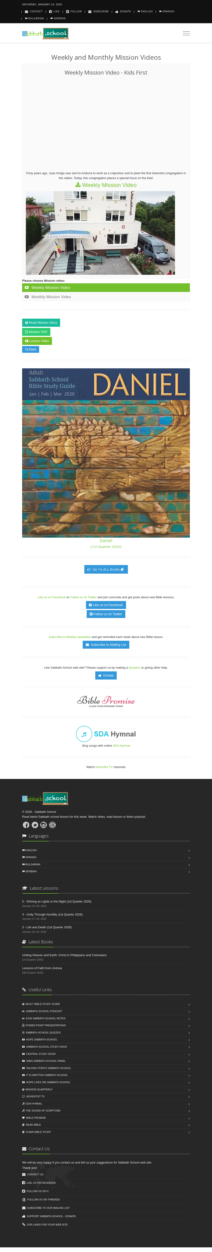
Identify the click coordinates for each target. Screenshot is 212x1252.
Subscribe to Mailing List (106, 645)
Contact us (33, 1174)
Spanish (166, 11)
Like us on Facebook (52, 597)
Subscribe (98, 11)
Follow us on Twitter (83, 597)
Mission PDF (36, 332)
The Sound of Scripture (41, 1110)
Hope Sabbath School (39, 1039)
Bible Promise (34, 1117)
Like (54, 11)
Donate (123, 11)
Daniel (106, 543)
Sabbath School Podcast (42, 1011)
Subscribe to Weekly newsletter (70, 637)
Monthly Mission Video (47, 297)
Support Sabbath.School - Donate (49, 1216)
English (145, 11)
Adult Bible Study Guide (41, 1004)
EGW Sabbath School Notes (43, 1018)
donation (134, 667)
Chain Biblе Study (36, 1132)
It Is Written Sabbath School (45, 1075)
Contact (34, 11)
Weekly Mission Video (106, 185)
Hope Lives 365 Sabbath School (46, 1082)
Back (30, 349)
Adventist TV (104, 767)
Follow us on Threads (41, 1200)
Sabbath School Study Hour (44, 1046)
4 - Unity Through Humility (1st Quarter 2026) (52, 914)
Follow (74, 11)
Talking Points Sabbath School (46, 1068)
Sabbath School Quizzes (41, 1032)
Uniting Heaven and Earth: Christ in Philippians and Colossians (64, 955)
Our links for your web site (45, 1224)
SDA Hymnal (121, 745)
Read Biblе (31, 1124)
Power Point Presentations (44, 1025)
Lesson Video (37, 341)
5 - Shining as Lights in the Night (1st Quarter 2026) (56, 901)
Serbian (58, 18)
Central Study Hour (39, 1054)
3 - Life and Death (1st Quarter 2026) (47, 927)
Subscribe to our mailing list (46, 1207)
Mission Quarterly (37, 1089)
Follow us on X (35, 1191)
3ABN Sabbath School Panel (44, 1060)
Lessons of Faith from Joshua (42, 968)
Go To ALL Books (105, 569)
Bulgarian (34, 18)
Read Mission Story (41, 322)
